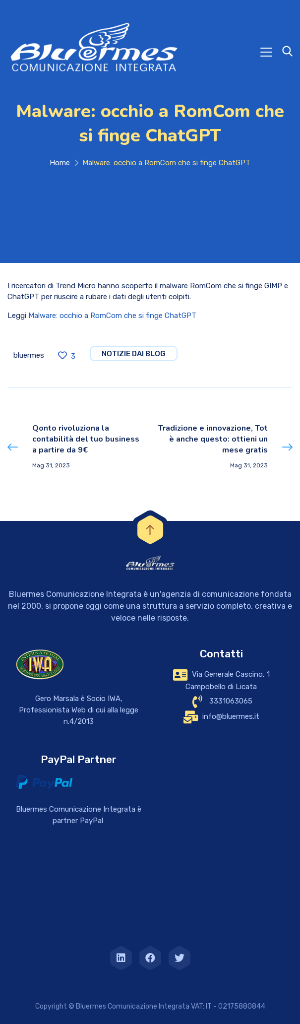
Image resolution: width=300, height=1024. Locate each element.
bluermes (28, 355)
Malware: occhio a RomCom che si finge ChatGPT (112, 315)
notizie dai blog (134, 353)
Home (60, 162)
